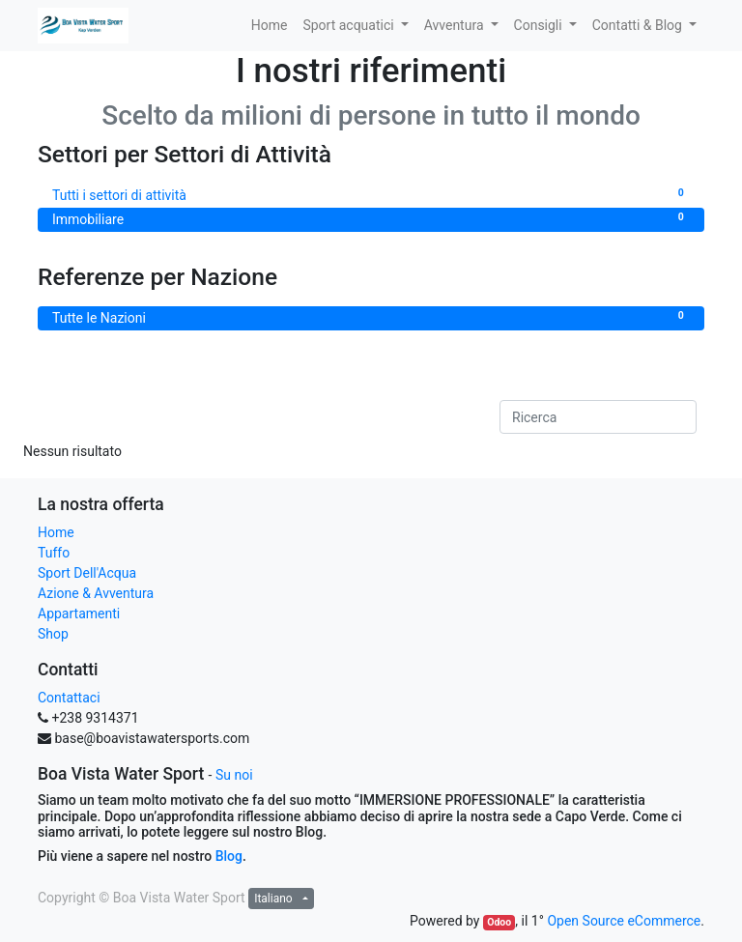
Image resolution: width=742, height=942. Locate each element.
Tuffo (54, 552)
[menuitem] (269, 25)
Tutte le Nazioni (371, 317)
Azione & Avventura (96, 593)
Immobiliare (371, 218)
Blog (229, 856)
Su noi (234, 775)
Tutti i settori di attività (371, 194)
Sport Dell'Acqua (87, 573)
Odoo (499, 922)
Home (56, 532)
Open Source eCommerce (623, 920)
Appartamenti (79, 613)
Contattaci (69, 697)
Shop (53, 634)
